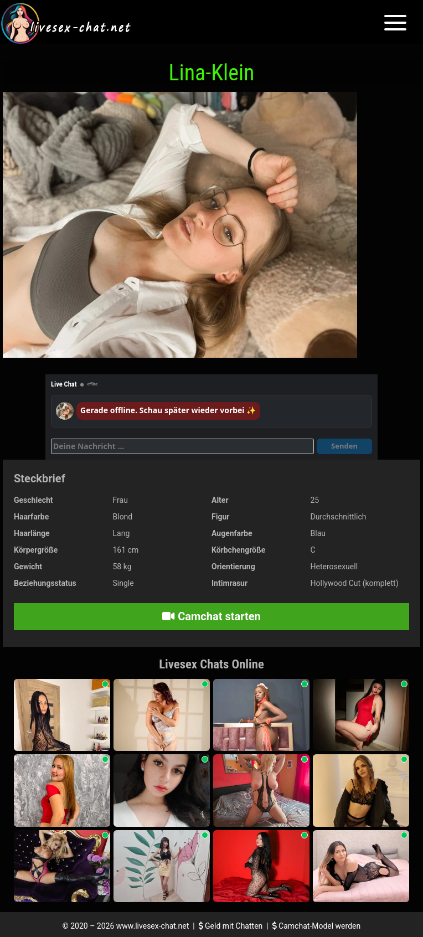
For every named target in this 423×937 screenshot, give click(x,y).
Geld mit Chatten (232, 925)
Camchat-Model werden (316, 925)
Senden (344, 446)
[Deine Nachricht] (182, 446)
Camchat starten (211, 616)
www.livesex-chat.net (152, 925)
